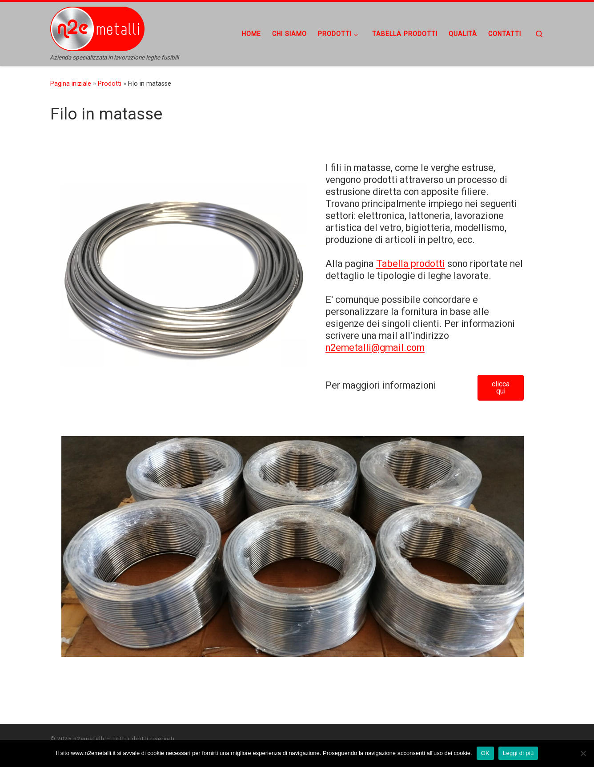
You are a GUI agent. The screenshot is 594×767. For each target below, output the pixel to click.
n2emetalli (88, 738)
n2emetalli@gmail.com (375, 347)
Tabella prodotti (410, 263)
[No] (582, 753)
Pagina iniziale (70, 83)
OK (485, 753)
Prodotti (109, 83)
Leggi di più (518, 753)
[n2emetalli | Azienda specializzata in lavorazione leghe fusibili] (105, 28)
